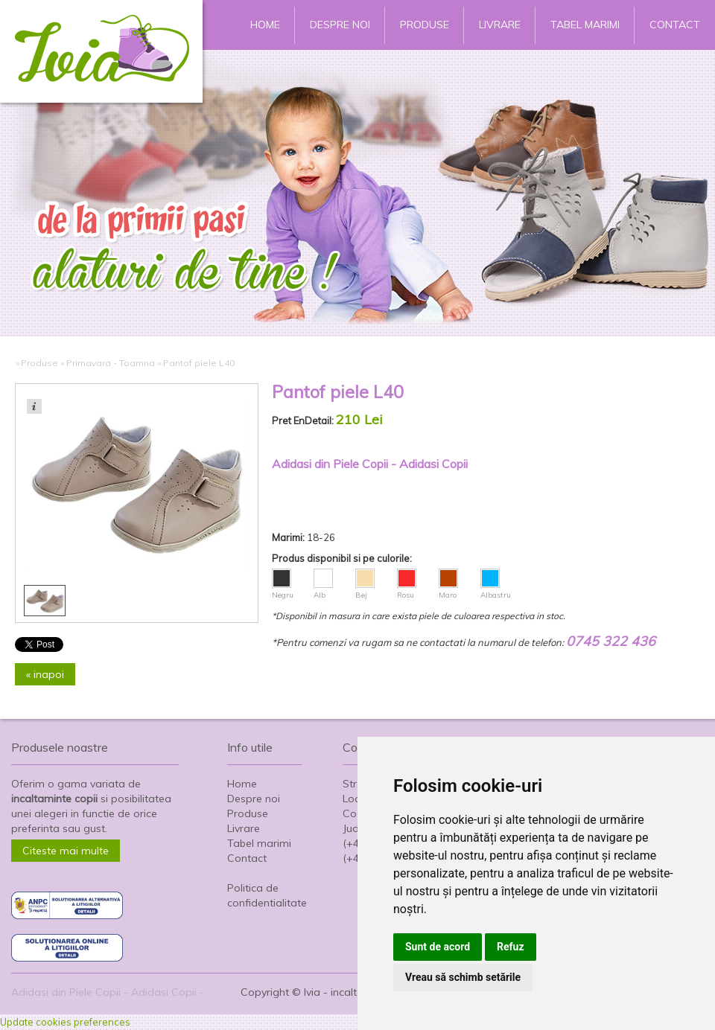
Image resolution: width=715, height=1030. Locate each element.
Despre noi (340, 24)
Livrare (500, 24)
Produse (424, 24)
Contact (674, 24)
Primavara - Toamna (110, 362)
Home (265, 24)
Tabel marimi (585, 24)
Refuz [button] (510, 947)
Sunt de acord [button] (437, 947)
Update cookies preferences (65, 1022)
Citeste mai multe (65, 850)
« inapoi (45, 674)
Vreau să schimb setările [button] (463, 977)
